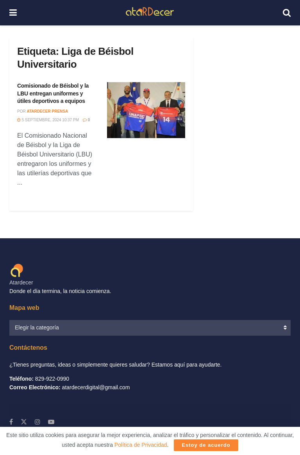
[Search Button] (287, 12)
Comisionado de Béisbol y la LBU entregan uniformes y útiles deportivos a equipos (53, 93)
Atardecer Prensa (47, 111)
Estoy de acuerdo (206, 445)
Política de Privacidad (140, 445)
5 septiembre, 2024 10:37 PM (48, 120)
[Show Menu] (13, 12)
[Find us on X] (24, 422)
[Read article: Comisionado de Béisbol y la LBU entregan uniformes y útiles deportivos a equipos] (146, 110)
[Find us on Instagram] (37, 422)
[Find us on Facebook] (11, 422)
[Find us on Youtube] (51, 422)
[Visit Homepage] (150, 13)
